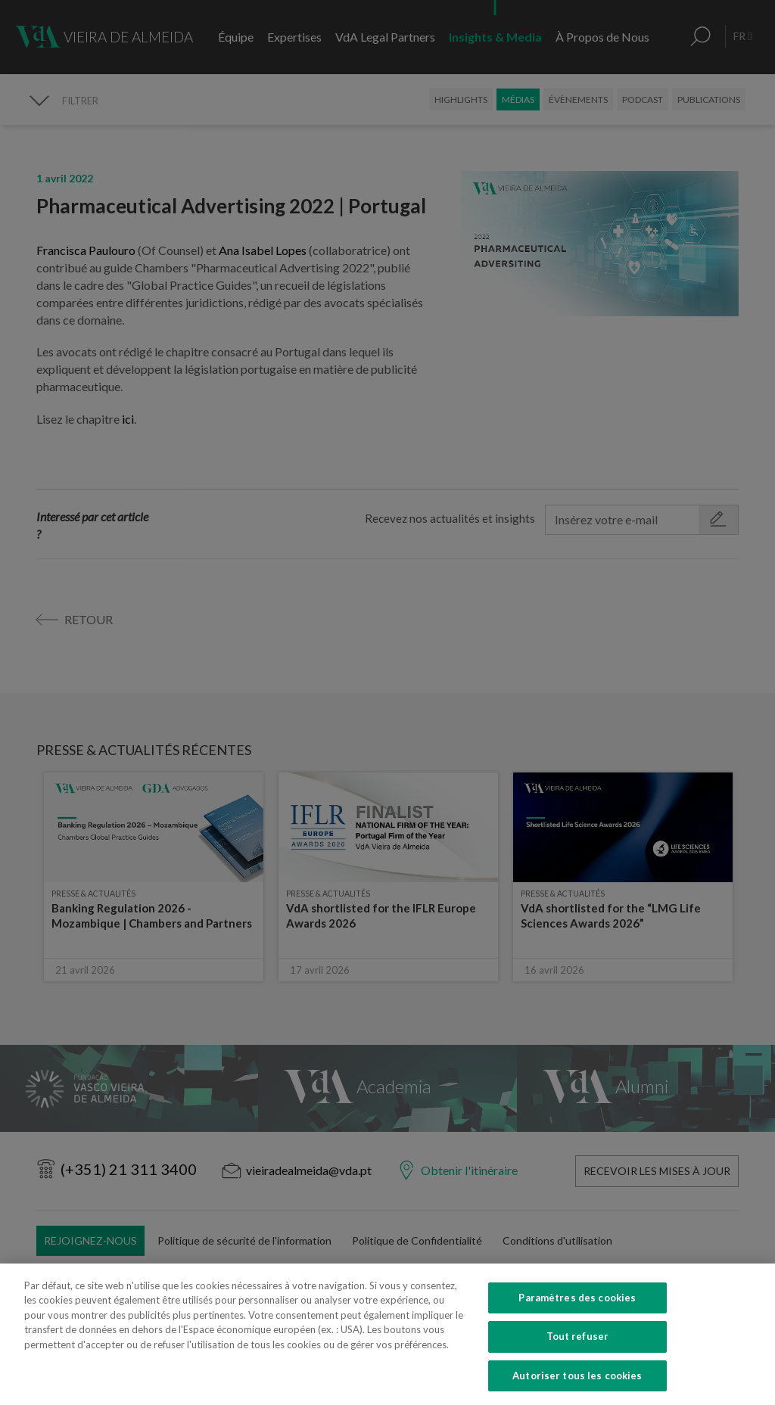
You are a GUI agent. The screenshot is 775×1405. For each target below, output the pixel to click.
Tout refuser (577, 1358)
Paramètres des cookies (577, 1319)
